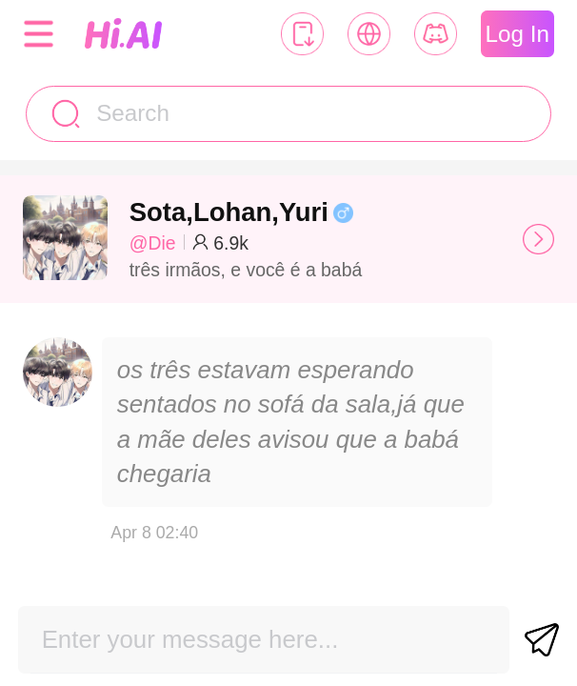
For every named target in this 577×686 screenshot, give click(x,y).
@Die (152, 242)
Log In (517, 34)
